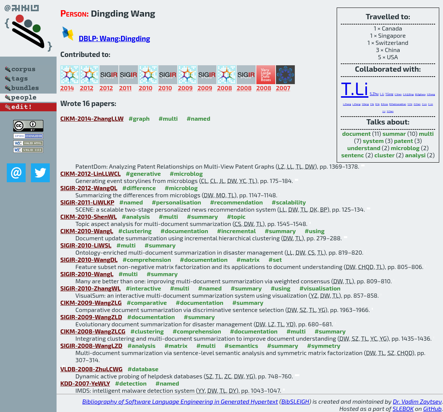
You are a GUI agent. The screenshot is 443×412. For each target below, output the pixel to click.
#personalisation (176, 202)
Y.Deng (365, 104)
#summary (202, 216)
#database (142, 368)
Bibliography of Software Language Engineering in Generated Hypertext (180, 401)
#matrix (248, 259)
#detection (131, 383)
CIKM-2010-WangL (86, 230)
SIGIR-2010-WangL (86, 273)
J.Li (383, 111)
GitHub (432, 408)
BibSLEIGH (295, 401)
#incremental (236, 230)
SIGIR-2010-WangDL (89, 259)
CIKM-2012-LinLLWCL (90, 173)
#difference (139, 187)
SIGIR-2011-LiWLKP (87, 202)
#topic (236, 216)
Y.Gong (389, 93)
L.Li (382, 93)
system (373, 140)
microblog (405, 147)
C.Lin (424, 104)
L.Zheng (356, 104)
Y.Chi (410, 104)
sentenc (352, 154)
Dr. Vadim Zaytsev (417, 401)
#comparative (147, 302)
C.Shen (398, 94)
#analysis (136, 216)
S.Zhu (374, 94)
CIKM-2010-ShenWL (88, 216)
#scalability (289, 202)
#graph (139, 118)
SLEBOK (403, 408)
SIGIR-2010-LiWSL (85, 245)
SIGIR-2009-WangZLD (91, 316)
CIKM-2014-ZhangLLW (92, 118)
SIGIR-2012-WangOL (88, 187)
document (356, 133)
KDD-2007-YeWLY (85, 383)
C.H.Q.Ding (408, 94)
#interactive (143, 288)
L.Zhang (347, 104)
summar (394, 133)
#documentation (184, 230)
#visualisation (319, 288)
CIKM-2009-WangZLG (91, 302)
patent (403, 140)
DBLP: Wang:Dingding (114, 38)
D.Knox (384, 104)
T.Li (354, 88)
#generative (143, 173)
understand (363, 147)
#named (198, 118)
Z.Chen (417, 104)
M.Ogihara (420, 94)
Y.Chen (390, 111)
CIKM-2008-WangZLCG (92, 331)
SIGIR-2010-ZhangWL (90, 288)
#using (315, 230)
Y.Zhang (431, 94)
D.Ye (378, 104)
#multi (168, 118)
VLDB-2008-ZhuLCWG (91, 368)
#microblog (186, 173)
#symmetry (323, 345)
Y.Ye (372, 104)
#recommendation (236, 202)
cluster (384, 154)
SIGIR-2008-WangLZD (91, 345)
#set (275, 259)
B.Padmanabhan (397, 104)
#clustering (135, 230)
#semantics (241, 345)
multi (426, 133)
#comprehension (147, 259)
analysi (415, 154)
